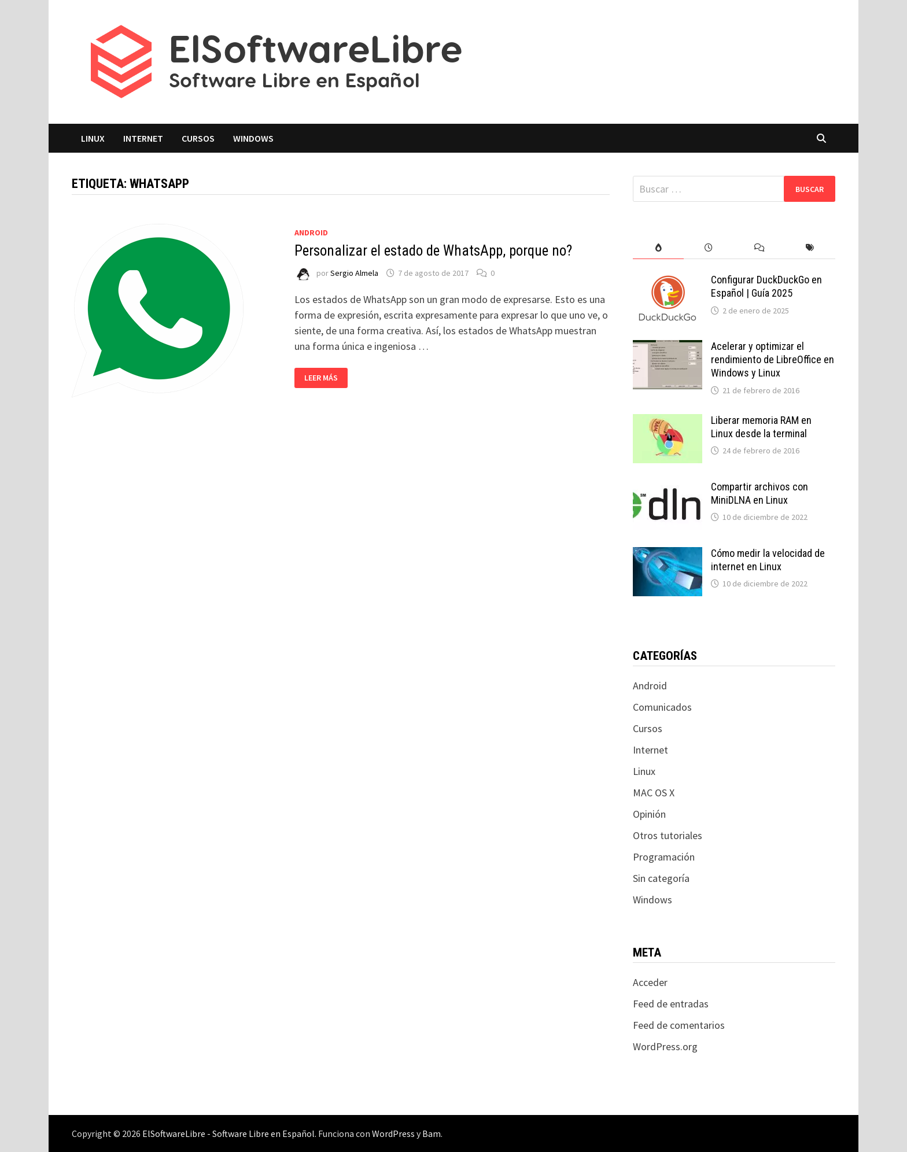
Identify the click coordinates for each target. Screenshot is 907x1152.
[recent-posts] (709, 248)
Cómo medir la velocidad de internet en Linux (768, 560)
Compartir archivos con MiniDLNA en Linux (759, 493)
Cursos (198, 138)
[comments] (759, 248)
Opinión (649, 814)
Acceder (650, 982)
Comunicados (662, 707)
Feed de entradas (671, 1003)
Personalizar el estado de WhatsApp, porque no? (433, 250)
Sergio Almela (354, 273)
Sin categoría (661, 878)
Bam (431, 1133)
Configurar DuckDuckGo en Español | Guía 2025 (766, 286)
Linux (93, 138)
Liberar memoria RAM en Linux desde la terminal (761, 427)
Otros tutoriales (667, 835)
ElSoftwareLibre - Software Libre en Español (228, 1133)
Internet (143, 138)
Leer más (326, 378)
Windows (253, 138)
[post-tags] (810, 248)
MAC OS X (653, 792)
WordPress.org (665, 1046)
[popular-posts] (658, 248)
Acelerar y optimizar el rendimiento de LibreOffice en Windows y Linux (772, 359)
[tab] (658, 248)
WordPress (393, 1133)
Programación (664, 856)
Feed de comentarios (679, 1025)
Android (311, 232)
